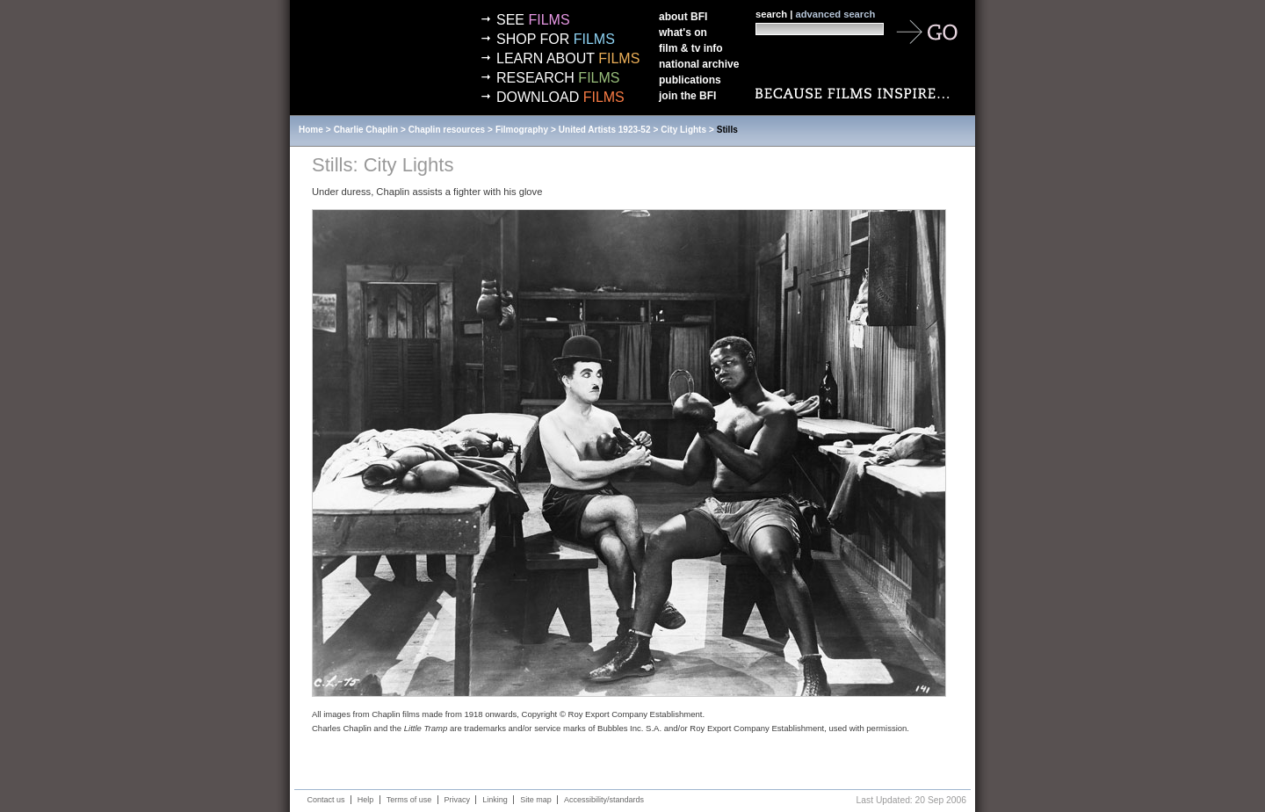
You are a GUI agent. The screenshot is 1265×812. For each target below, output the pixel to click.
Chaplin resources (446, 129)
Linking (495, 799)
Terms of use (409, 799)
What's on (683, 32)
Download (560, 97)
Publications (690, 80)
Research (557, 77)
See (533, 19)
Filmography (521, 129)
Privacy (458, 799)
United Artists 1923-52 (605, 129)
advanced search (835, 14)
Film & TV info (691, 48)
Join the (687, 96)
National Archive (699, 64)
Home (311, 129)
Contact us (326, 799)
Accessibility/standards (604, 799)
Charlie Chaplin (366, 129)
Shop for (555, 39)
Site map (536, 799)
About (683, 17)
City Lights (683, 129)
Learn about (568, 58)
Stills (727, 129)
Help (366, 799)
